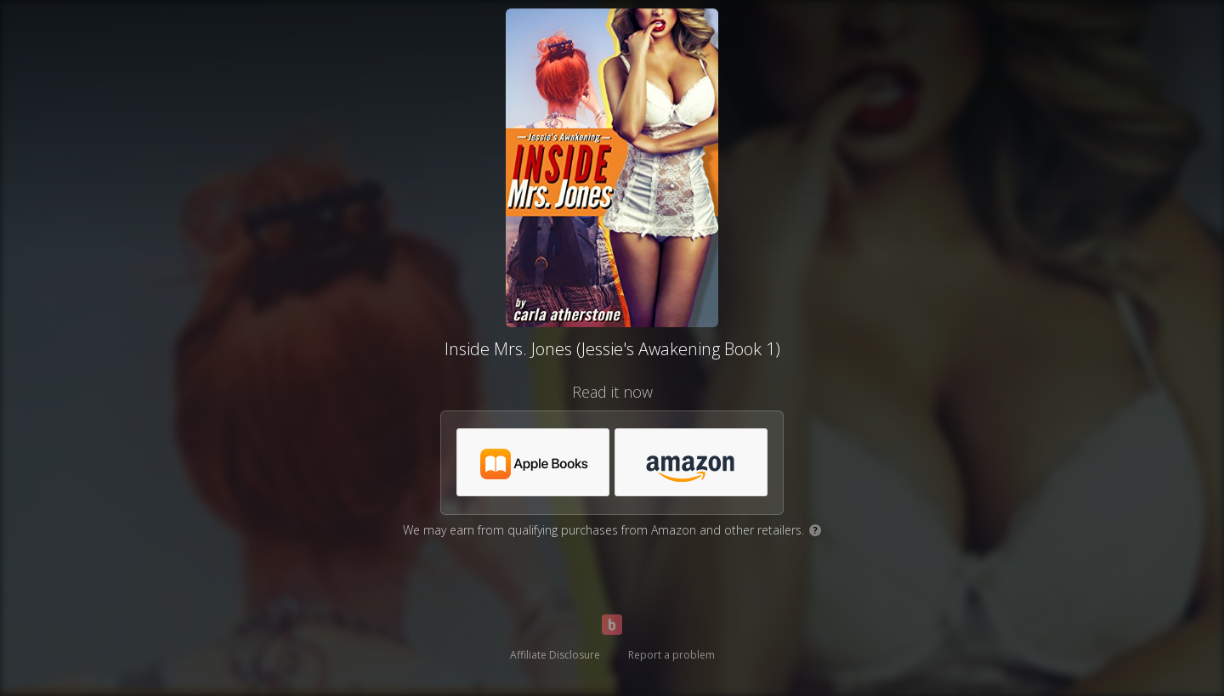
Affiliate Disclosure (555, 655)
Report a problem (671, 655)
